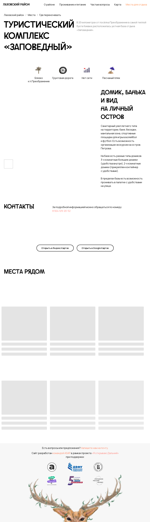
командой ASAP (62, 453)
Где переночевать (50, 15)
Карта (117, 4)
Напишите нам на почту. (94, 448)
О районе (49, 4)
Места (31, 15)
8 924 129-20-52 (61, 211)
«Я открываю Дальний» (105, 453)
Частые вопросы (100, 4)
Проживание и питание (72, 4)
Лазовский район (14, 15)
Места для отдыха (136, 4)
